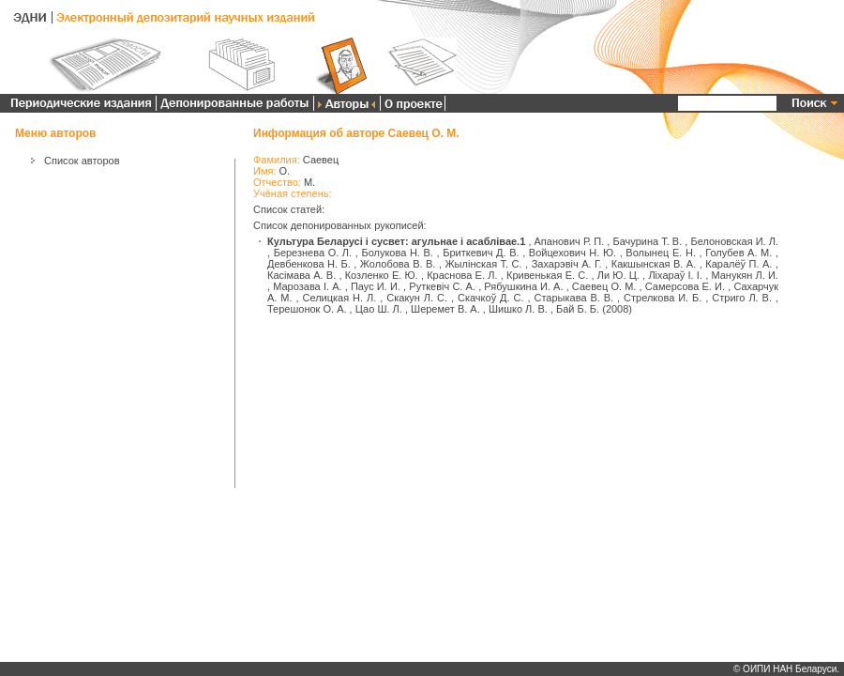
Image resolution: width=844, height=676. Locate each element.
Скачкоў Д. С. (491, 297)
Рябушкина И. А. (523, 286)
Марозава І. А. (307, 286)
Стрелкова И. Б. (662, 297)
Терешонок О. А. (307, 309)
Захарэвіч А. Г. (567, 263)
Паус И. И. (375, 286)
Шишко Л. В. (518, 309)
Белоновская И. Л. (734, 241)
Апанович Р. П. (570, 241)
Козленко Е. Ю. (381, 275)
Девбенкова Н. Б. (309, 263)
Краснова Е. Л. (462, 275)
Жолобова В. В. (398, 263)
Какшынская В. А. (654, 263)
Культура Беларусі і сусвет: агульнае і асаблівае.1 (396, 241)
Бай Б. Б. (577, 309)
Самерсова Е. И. (685, 286)
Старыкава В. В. (573, 297)
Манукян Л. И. (744, 275)
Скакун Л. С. (416, 297)
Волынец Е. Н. (660, 252)
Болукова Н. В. (397, 252)
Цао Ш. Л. (378, 309)
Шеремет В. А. (445, 309)
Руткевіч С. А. (442, 286)
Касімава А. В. (301, 275)
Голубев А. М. (738, 252)
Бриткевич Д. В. (481, 252)
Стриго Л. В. (742, 297)
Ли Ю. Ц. (618, 275)
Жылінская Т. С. (483, 263)
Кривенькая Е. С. (547, 275)
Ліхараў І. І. (675, 275)
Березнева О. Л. (313, 252)
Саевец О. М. (604, 286)
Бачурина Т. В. (647, 241)
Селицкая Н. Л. (340, 297)
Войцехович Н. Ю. (572, 252)
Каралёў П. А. (738, 263)
